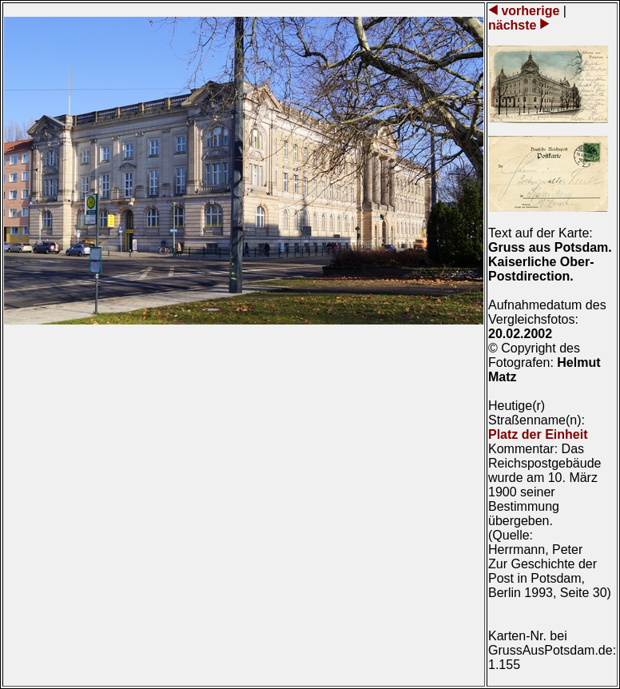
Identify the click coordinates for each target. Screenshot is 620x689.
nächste (514, 25)
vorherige (530, 11)
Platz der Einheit (537, 434)
